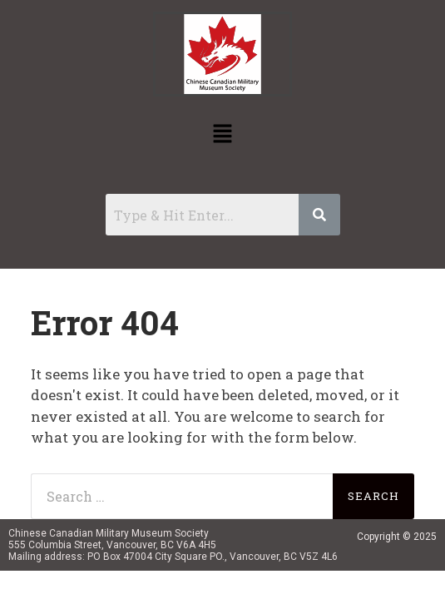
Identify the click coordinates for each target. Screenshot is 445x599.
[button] (222, 134)
